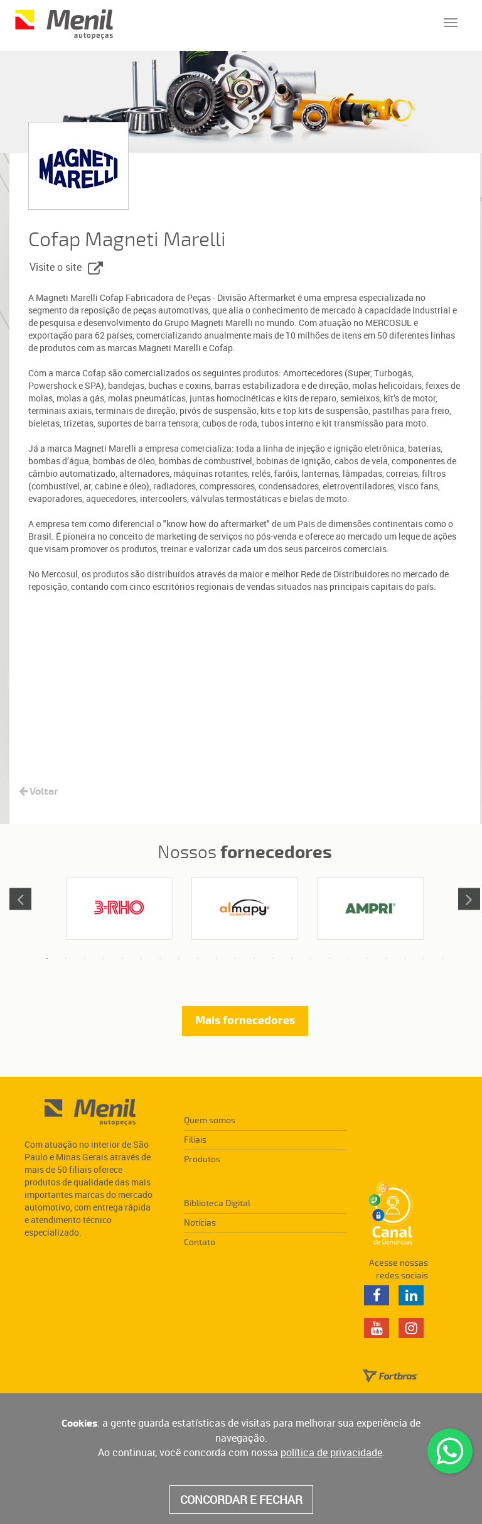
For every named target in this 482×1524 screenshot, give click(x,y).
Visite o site (66, 268)
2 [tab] (66, 958)
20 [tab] (405, 958)
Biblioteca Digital (217, 1203)
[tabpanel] (119, 908)
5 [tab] (122, 958)
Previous (20, 899)
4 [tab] (103, 958)
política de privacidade (331, 1452)
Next (469, 899)
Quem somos (209, 1120)
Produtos (202, 1159)
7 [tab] (160, 958)
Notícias (200, 1222)
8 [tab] (179, 958)
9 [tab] (197, 958)
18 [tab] (367, 958)
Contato (199, 1242)
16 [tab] (329, 958)
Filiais (195, 1140)
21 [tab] (423, 958)
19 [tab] (386, 958)
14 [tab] (292, 958)
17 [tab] (348, 958)
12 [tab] (254, 958)
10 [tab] (216, 958)
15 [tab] (310, 958)
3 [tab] (84, 958)
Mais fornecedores (245, 1020)
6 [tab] (141, 958)
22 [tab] (442, 958)
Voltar (38, 791)
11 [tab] (235, 958)
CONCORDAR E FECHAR (241, 1499)
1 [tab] (47, 958)
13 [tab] (273, 958)
